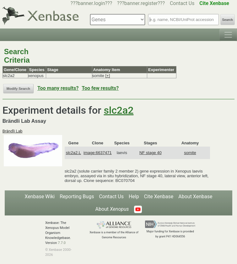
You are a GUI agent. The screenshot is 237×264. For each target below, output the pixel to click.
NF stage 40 (150, 152)
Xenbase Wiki (40, 196)
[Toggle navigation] (228, 34)
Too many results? (57, 88)
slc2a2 (119, 110)
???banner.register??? (141, 3)
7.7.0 (62, 243)
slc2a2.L (73, 152)
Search (227, 20)
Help (134, 196)
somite (190, 152)
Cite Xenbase (159, 196)
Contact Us (182, 3)
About (112, 209)
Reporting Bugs (77, 196)
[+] (107, 75)
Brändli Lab (13, 131)
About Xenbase (195, 196)
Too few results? (100, 88)
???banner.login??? (91, 3)
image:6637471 (97, 152)
